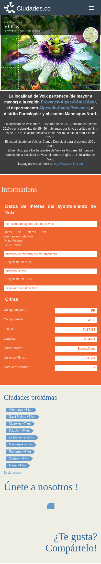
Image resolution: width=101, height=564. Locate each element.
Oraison (14, 458)
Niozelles (15, 423)
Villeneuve (16, 410)
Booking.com (12, 472)
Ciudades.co (34, 8)
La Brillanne (17, 437)
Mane (13, 465)
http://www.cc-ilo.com (68, 164)
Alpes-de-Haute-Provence (64, 108)
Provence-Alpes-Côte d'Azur (68, 102)
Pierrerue (15, 451)
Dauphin (14, 430)
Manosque (16, 444)
